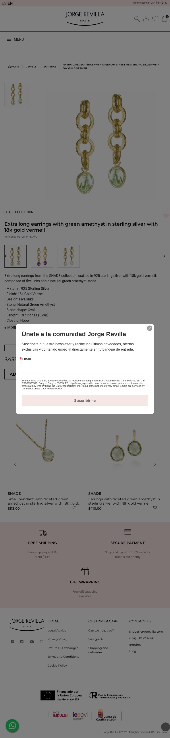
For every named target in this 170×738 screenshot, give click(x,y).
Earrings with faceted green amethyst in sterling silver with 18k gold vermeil (124, 501)
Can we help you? (101, 630)
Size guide (96, 639)
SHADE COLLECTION (18, 212)
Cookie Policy (57, 665)
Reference (10, 236)
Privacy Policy (57, 639)
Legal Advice (57, 630)
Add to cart (30, 374)
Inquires (135, 644)
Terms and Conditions (63, 656)
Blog (132, 651)
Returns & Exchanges (63, 648)
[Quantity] (68, 374)
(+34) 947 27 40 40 (142, 638)
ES (4, 3)
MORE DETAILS (18, 328)
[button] (5, 256)
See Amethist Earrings (31, 347)
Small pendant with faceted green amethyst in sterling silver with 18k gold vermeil (43, 503)
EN (10, 3)
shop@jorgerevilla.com (146, 631)
